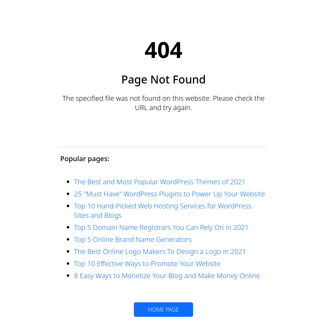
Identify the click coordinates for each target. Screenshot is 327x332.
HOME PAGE (163, 309)
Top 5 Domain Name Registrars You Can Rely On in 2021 (161, 227)
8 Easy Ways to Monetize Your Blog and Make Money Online (167, 275)
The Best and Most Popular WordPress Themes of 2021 (160, 181)
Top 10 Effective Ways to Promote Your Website (147, 263)
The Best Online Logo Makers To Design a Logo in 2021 (160, 251)
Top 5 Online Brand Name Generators (132, 239)
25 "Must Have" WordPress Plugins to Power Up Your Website (169, 193)
